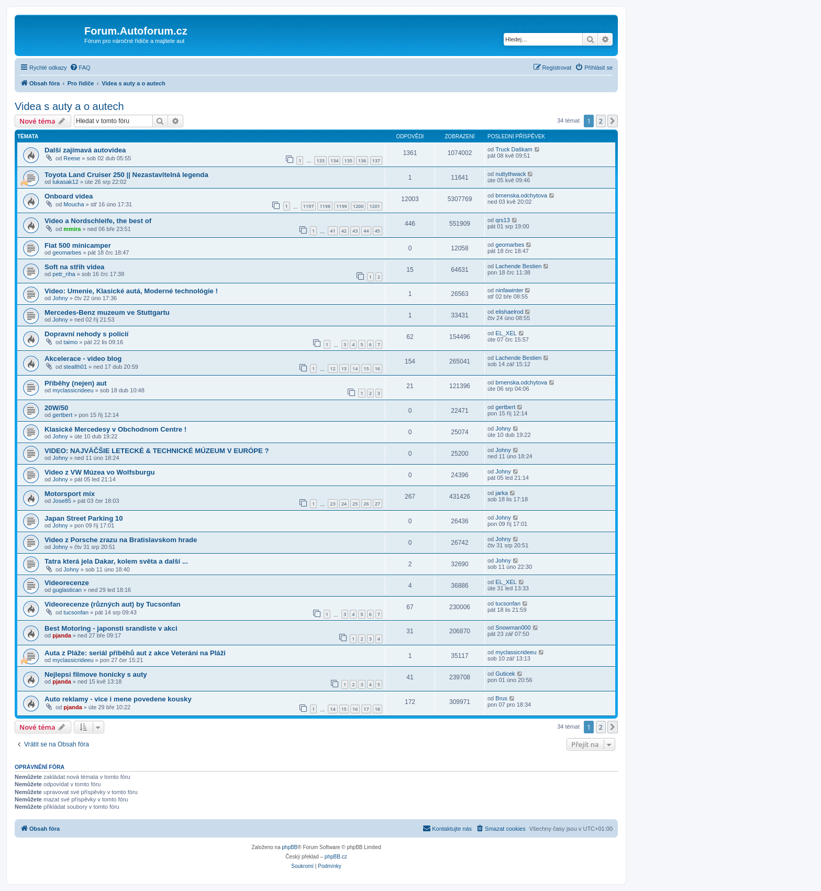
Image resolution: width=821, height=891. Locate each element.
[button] (612, 121)
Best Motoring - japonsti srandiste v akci (111, 628)
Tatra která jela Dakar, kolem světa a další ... (116, 561)
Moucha (73, 204)
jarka (501, 493)
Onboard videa (69, 196)
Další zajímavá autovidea (85, 150)
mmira (72, 229)
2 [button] (601, 121)
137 (376, 160)
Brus (501, 698)
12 (332, 368)
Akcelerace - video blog (83, 358)
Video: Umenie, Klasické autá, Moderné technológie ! (131, 291)
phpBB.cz (336, 857)
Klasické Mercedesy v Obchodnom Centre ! (115, 429)
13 (344, 368)
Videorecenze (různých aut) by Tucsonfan (113, 604)
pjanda (61, 635)
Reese (71, 158)
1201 (374, 206)
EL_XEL (505, 333)
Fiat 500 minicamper (78, 245)
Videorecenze (67, 583)
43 (355, 230)
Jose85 (61, 501)
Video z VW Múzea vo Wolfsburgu (100, 472)
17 (366, 709)
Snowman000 (512, 627)
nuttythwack (510, 174)
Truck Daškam (513, 149)
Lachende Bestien (518, 266)
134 (334, 160)
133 (320, 160)
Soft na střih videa (74, 267)
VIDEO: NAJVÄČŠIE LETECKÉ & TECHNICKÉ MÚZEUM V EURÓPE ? (157, 451)
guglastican (67, 590)
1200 (358, 206)
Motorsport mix (70, 494)
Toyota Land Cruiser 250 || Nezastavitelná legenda (126, 175)
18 (377, 709)
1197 (308, 206)
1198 (324, 206)
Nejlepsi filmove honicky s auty (96, 674)
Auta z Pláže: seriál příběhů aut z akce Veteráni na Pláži (135, 653)
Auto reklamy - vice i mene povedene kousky (118, 699)
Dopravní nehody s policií (86, 334)
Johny (60, 298)
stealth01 (75, 367)
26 (366, 503)
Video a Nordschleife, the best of (98, 221)
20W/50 (56, 408)
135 (348, 160)
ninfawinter (509, 290)
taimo (70, 342)
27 (377, 503)
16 (377, 368)
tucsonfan (75, 612)
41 (332, 230)
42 (344, 230)
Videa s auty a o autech (69, 106)
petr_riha (63, 274)
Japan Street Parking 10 (84, 518)
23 (332, 503)
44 (366, 230)
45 (377, 230)
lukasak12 (65, 182)
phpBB (289, 847)
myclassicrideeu (72, 390)
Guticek (505, 673)
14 (355, 368)
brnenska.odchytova (521, 195)
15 (366, 368)
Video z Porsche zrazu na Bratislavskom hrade (121, 540)
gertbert (62, 415)
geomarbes (66, 252)
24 (344, 503)
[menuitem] (80, 67)
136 (362, 160)
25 (355, 503)
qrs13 (502, 220)
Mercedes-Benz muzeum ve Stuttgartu (107, 312)
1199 (341, 206)
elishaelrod (509, 312)
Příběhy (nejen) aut (76, 383)
